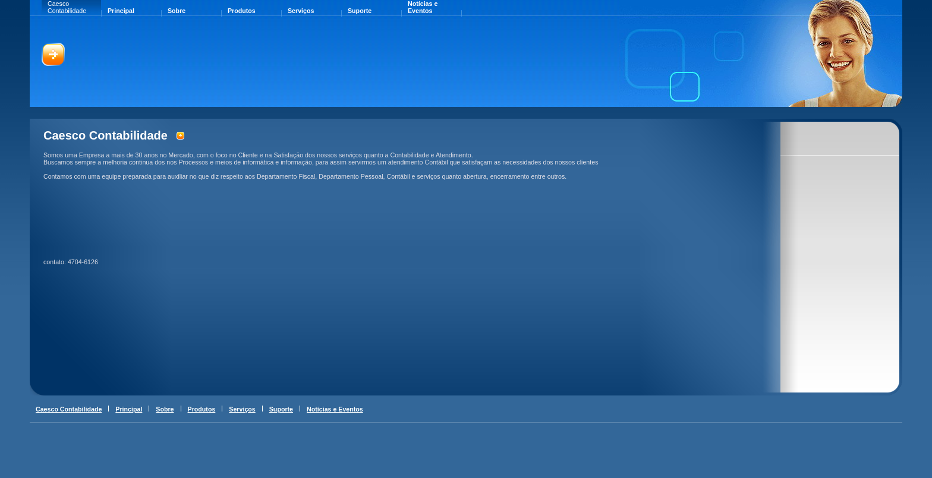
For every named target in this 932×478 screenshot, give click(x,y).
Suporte (359, 10)
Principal (121, 10)
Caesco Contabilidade (67, 7)
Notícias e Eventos (422, 7)
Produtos (242, 10)
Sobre (176, 10)
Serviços (301, 10)
